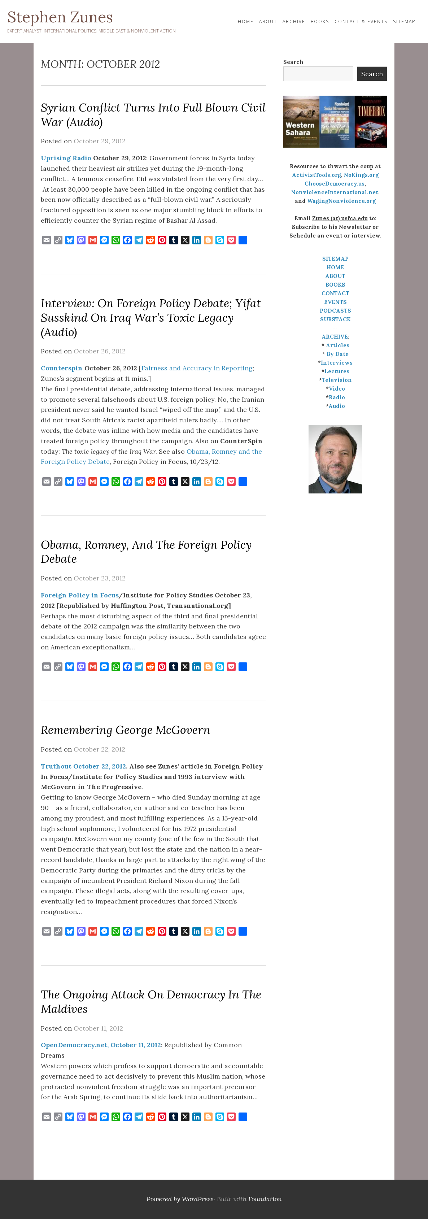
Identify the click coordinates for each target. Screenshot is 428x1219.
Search (293, 61)
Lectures (336, 371)
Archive (294, 21)
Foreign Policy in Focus (79, 595)
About (268, 21)
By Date (338, 354)
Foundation (265, 1199)
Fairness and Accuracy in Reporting (197, 368)
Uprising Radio (66, 158)
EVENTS (335, 302)
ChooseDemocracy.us (334, 183)
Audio (336, 405)
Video (337, 388)
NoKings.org (361, 174)
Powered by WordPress (180, 1199)
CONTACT (335, 293)
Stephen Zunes (60, 17)
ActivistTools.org (316, 174)
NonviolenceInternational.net (334, 192)
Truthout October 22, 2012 (83, 766)
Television (337, 379)
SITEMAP (335, 258)
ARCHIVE (335, 336)
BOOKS (335, 284)
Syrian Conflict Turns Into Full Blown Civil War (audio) (153, 114)
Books (320, 21)
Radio (337, 397)
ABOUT (335, 276)
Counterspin (62, 368)
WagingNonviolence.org (341, 200)
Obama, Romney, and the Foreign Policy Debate (146, 551)
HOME (246, 21)
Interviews (337, 362)
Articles (337, 345)
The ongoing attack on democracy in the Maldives (151, 1001)
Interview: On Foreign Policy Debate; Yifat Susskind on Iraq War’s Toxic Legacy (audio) (151, 317)
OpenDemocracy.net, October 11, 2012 (101, 1045)
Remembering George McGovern (125, 729)
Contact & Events (361, 21)
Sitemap (404, 21)
